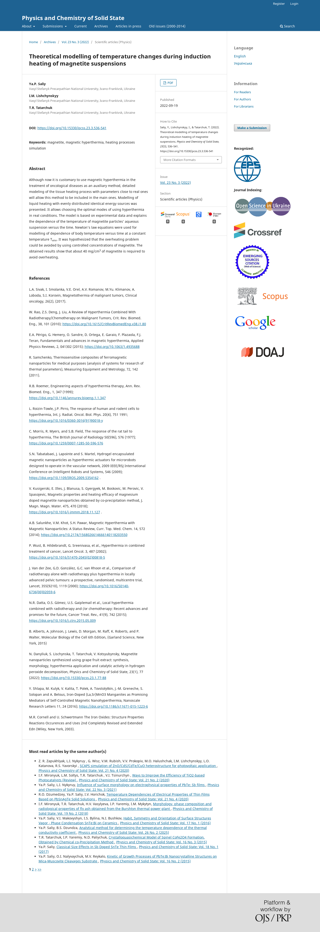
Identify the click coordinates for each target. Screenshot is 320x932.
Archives (101, 26)
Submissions (53, 26)
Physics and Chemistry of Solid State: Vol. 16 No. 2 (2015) (145, 861)
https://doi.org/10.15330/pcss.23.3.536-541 (72, 128)
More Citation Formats (179, 160)
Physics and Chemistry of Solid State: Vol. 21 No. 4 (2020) (84, 770)
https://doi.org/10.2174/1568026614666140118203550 (84, 534)
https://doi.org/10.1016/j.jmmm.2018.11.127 (64, 512)
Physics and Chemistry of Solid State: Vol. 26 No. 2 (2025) (123, 832)
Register (279, 3)
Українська (243, 63)
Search (287, 26)
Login (294, 3)
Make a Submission (252, 128)
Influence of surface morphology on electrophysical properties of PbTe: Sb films (141, 785)
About (27, 26)
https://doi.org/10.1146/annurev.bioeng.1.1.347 (67, 398)
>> (39, 869)
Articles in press (128, 26)
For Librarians (244, 106)
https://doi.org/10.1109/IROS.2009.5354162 (64, 477)
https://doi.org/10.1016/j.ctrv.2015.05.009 (62, 620)
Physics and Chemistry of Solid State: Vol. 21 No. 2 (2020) (124, 780)
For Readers (242, 92)
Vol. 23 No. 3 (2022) (75, 42)
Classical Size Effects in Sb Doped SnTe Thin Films (96, 846)
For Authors (242, 99)
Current (80, 26)
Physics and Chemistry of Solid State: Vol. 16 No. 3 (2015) (161, 842)
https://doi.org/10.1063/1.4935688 (112, 346)
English (240, 56)
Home (33, 42)
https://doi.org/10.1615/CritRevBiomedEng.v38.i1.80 (104, 324)
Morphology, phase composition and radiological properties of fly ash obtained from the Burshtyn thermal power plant (125, 806)
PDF (170, 83)
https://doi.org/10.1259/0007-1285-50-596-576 (66, 443)
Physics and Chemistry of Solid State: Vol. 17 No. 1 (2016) (165, 823)
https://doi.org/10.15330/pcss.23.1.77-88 (73, 677)
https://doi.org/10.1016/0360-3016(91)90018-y (66, 420)
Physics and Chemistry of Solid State (73, 18)
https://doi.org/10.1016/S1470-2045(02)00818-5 (67, 557)
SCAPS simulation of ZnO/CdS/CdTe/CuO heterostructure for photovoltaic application (148, 765)
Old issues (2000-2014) (167, 26)
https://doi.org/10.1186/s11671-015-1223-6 (113, 706)
